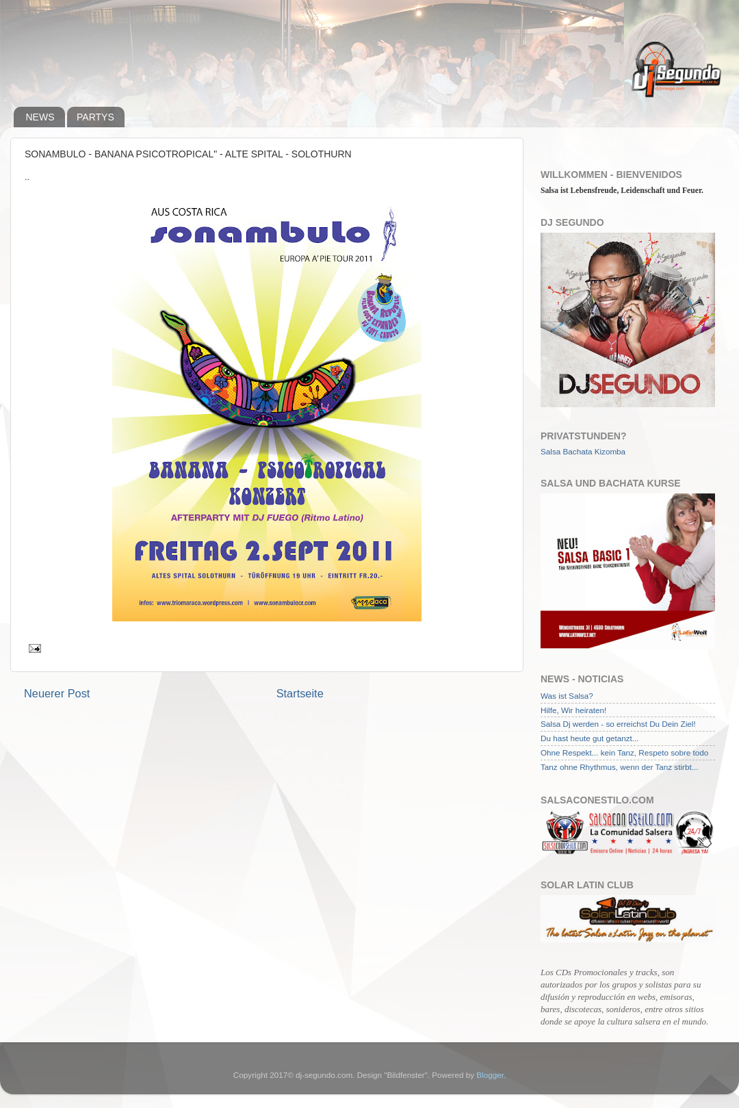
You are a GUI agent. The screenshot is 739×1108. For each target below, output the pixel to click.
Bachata (578, 451)
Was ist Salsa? (567, 695)
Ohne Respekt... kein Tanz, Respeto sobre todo (624, 752)
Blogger (490, 1074)
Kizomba (610, 451)
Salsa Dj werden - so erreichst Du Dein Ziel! (618, 723)
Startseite (300, 693)
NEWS (40, 117)
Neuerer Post (57, 693)
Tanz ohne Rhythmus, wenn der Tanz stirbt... (619, 766)
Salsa (550, 451)
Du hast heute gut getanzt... (590, 738)
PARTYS (95, 117)
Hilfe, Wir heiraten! (573, 710)
